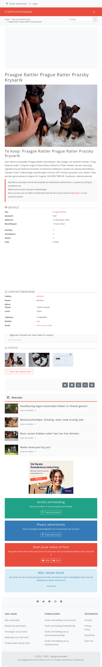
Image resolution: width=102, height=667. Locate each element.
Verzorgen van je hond (16, 631)
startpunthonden (7, 11)
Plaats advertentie (16, 3)
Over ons (88, 640)
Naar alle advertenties (19, 371)
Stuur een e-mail (44, 325)
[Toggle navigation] (94, 12)
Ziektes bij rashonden (15, 625)
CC (52, 660)
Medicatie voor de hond (16, 637)
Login (33, 3)
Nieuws (17, 397)
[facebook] (38, 601)
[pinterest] (61, 601)
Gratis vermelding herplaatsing (60, 625)
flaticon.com (44, 660)
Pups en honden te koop (21, 19)
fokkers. (78, 193)
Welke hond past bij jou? (35, 447)
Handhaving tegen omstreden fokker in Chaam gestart (54, 406)
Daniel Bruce (67, 660)
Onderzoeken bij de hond (17, 643)
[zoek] (95, 19)
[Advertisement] (51, 48)
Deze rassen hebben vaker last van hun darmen (49, 433)
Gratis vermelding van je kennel (60, 620)
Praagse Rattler (60, 212)
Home (7, 19)
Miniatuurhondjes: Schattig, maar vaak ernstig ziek (52, 419)
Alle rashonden (12, 620)
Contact (88, 620)
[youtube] (49, 601)
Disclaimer (89, 635)
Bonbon (40, 296)
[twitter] (43, 601)
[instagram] (55, 601)
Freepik (57, 660)
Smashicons (79, 660)
